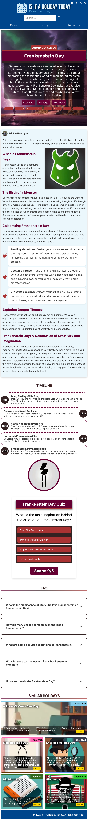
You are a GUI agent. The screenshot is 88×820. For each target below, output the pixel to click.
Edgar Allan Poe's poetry (31, 530)
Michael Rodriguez (19, 133)
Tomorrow (74, 25)
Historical (20, 109)
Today (44, 25)
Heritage (43, 102)
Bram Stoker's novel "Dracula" (34, 540)
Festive (48, 109)
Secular (67, 109)
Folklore (8, 109)
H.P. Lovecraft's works (30, 559)
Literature (28, 102)
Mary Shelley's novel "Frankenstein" (36, 549)
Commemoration (34, 109)
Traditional (78, 109)
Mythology (59, 102)
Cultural (57, 109)
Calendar (15, 25)
